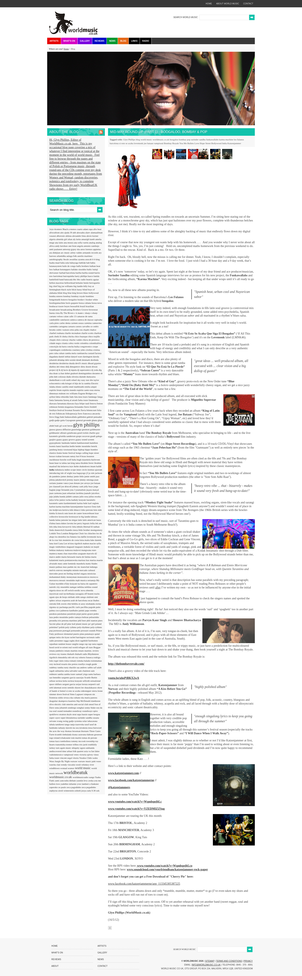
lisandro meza (71, 530)
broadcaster (54, 309)
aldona (68, 236)
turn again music (64, 748)
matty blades (91, 563)
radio (97, 637)
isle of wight (66, 473)
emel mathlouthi (77, 386)
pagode (92, 607)
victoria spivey (86, 754)
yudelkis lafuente (69, 784)
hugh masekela (84, 459)
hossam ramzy (69, 456)
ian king (71, 463)
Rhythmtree (93, 654)
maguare (79, 547)
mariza (93, 560)
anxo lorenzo (87, 249)
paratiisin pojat (74, 614)
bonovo (64, 299)
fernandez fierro (82, 407)
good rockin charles (86, 433)
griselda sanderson (67, 436)
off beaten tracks (92, 593)
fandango (93, 397)
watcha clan (55, 764)
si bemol (62, 691)
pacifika (85, 607)
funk (62, 417)
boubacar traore (56, 306)
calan (66, 316)
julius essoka (95, 496)
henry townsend (65, 449)
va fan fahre (94, 751)
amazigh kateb (88, 239)
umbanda (90, 748)
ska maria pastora (89, 697)
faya (77, 403)
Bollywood (216, 143)
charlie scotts (87, 333)
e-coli (63, 380)
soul (55, 711)
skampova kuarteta (67, 701)
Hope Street (205, 143)
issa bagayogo (79, 473)
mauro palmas (56, 567)
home (209, 4)
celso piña (74, 329)
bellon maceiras (56, 283)
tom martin (76, 738)
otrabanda (90, 603)
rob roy (75, 657)
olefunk (71, 597)
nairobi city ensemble (59, 587)
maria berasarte (68, 557)
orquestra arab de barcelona (75, 600)
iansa (78, 463)
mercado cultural (87, 570)
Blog (123, 41)
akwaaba (81, 232)
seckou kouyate (75, 681)
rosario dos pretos (69, 664)
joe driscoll (66, 486)
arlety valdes (76, 252)
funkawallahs (212, 139)
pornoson (57, 630)
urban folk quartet (75, 751)
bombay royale (78, 296)
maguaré (70, 547)
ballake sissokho (79, 269)
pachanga (64, 607)
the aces (53, 731)
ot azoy (82, 603)
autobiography (56, 259)
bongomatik (55, 299)
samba (60, 674)
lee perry (78, 523)
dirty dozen (86, 366)
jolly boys (88, 486)
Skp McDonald (83, 701)
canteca (73, 319)
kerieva (66, 510)
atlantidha (61, 256)
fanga (100, 397)
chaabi (86, 329)
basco (91, 276)
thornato (85, 731)
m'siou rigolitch (75, 543)
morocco (94, 577)
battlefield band (56, 279)
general (79, 420)
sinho (61, 697)
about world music (227, 4)
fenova (93, 403)
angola (80, 246)
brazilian (90, 306)
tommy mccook (78, 741)
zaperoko (53, 787)
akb (75, 232)
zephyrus (53, 790)
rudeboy (53, 667)
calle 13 (73, 316)
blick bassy (77, 289)
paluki (82, 610)
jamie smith (90, 476)
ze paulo (62, 787)
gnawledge (76, 429)
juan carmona (55, 493)
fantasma (59, 400)
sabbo (90, 667)
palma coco (54, 610)
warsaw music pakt (87, 761)
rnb (69, 657)
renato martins (71, 650)
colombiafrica (95, 343)
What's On (69, 41)
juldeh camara (72, 496)
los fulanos (239, 139)
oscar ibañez (93, 600)
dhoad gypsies (94, 363)
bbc (75, 279)
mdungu (93, 567)
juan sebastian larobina (73, 493)
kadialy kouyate (79, 500)
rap (86, 644)
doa (51, 373)
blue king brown (75, 293)
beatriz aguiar (92, 279)
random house (65, 644)
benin (86, 283)
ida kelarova (63, 466)
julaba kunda (59, 496)
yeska (91, 780)
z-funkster (94, 784)
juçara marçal (92, 490)
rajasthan (53, 644)
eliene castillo (62, 386)
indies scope (71, 469)
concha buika (73, 346)
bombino (90, 296)
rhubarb (71, 654)
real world (73, 647)
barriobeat (58, 276)
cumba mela (71, 353)
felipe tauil (84, 403)
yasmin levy (82, 780)
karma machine (226, 139)
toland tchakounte (62, 738)
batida (96, 276)
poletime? (54, 627)
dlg (100, 370)
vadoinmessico (56, 754)
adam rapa (88, 229)
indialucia (60, 469)
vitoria (76, 758)
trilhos (76, 744)
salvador (74, 671)
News (112, 41)
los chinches (90, 533)
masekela (81, 563)
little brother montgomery (90, 530)
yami (57, 780)
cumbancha (82, 353)
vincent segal (66, 758)
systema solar (80, 721)
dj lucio (65, 370)
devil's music (81, 363)
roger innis (59, 660)
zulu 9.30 (91, 790)
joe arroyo (86, 483)
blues (86, 293)
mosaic (62, 580)
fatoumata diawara (66, 403)
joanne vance (63, 483)
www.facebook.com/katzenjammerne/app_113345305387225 (144, 883)
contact (248, 4)
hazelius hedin (69, 446)
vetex (76, 754)
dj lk (58, 370)
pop (188, 139)
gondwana (72, 433)
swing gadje (68, 721)
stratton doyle (65, 714)
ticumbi (58, 734)
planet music (82, 624)
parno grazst (88, 614)
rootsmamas (96, 660)
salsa (67, 671)
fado (72, 397)
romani (73, 660)
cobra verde (74, 343)
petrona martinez (70, 620)
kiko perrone (87, 510)
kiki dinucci (75, 510)
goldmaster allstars (58, 433)
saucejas (80, 677)
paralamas (62, 614)
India (224, 143)
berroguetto (94, 283)
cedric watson (63, 329)
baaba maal (54, 262)
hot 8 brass (81, 456)
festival (61, 410)
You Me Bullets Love (189, 143)
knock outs (63, 513)
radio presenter (56, 640)
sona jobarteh (61, 707)
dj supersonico (84, 370)
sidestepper (86, 691)
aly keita (77, 239)
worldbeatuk (76, 772)
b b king (96, 259)
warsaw (74, 761)
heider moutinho (83, 446)
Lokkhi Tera (55, 533)
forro (80, 413)
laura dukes (61, 523)
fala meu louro (81, 397)
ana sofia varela (81, 242)
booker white (92, 299)
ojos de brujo (61, 597)
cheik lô (58, 336)
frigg (57, 417)
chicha (71, 336)
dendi (79, 360)
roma (66, 660)
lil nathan (95, 526)
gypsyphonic (55, 443)
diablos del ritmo (57, 366)
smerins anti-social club (77, 704)
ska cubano (75, 697)
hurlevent (95, 459)
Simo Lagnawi (77, 694)
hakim (73, 443)
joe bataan (148, 143)
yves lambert (83, 784)
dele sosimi (70, 360)
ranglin (75, 644)
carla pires (54, 323)
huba (74, 459)
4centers (58, 229)
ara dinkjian (55, 252)
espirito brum (55, 390)
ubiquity (76, 748)
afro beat (97, 229)
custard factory (95, 353)
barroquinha (69, 276)
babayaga (74, 262)
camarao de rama (84, 316)
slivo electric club (57, 704)
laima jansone (62, 520)
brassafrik (75, 306)
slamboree (95, 701)
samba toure (70, 674)
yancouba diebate (68, 780)
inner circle (82, 469)
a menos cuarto (76, 229)
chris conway (62, 340)
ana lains (59, 242)
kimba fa (53, 513)
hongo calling (82, 453)
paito (98, 607)
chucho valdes (76, 340)
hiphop (81, 449)
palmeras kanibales (69, 610)
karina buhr (82, 503)
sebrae (52, 681)
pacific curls (75, 607)
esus (92, 390)
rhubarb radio (81, 654)
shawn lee (79, 687)
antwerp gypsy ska (72, 249)
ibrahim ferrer (87, 463)
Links (134, 41)
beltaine (80, 283)
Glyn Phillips (129, 139)
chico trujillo (94, 336)
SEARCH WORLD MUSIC (185, 17)
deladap (61, 360)
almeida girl (62, 239)
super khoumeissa (69, 717)
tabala (52, 724)
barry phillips (81, 276)
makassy (60, 550)
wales (95, 758)
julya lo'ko (54, 500)
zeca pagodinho (74, 787)
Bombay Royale (171, 143)
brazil (83, 306)
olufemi (90, 597)
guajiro (52, 439)
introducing (54, 473)
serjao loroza (82, 684)
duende (83, 376)
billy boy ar (88, 286)
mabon (86, 543)
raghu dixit (74, 640)
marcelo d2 (92, 553)
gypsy (59, 439)
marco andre (55, 557)
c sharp (86, 313)
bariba (79, 272)
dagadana (54, 356)
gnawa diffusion (63, 429)
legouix (86, 523)
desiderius (54, 363)
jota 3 (73, 490)
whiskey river (87, 764)
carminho (54, 326)
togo (51, 738)
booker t (82, 299)
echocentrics (55, 383)
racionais (90, 637)
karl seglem (93, 503)
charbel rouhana (57, 333)
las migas (73, 520)
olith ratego (80, 597)
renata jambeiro (56, 650)
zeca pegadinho (89, 787)
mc (75, 567)
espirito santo (83, 390)
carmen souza (77, 323)
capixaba (98, 319)
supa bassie (82, 714)
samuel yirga (82, 674)
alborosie (60, 236)
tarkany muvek (65, 728)
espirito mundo (69, 390)
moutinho (71, 580)
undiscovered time (58, 751)
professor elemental (64, 634)
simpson (88, 694)
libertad (87, 526)
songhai (81, 707)
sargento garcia (68, 677)
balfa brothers (83, 266)
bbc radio (81, 279)
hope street (94, 453)
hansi (59, 446)
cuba (56, 353)
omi (96, 597)
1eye (51, 229)
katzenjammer (77, 506)
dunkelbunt (54, 380)
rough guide (91, 664)
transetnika (60, 744)
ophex (52, 600)
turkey (52, 748)
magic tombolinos (57, 547)
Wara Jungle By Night (59, 761)
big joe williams (66, 286)
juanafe (87, 493)
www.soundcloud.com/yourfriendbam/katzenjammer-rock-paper (167, 869)
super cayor (55, 717)
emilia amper (91, 386)
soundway (77, 711)
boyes (67, 306)
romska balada (84, 660)
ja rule (92, 473)
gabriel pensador (94, 417)
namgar (73, 587)
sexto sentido (68, 687)
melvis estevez (56, 570)
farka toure (83, 400)
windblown (54, 768)
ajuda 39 (68, 232)
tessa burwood (94, 728)
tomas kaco (54, 741)
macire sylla (95, 543)
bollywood (94, 293)
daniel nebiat (65, 356)
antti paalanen (56, 249)
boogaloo (174, 139)
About (55, 966)
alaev (88, 232)
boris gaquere (72, 303)
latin (80, 520)
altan (70, 239)
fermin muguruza (66, 407)
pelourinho (94, 617)
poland (98, 624)
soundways (87, 711)
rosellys (82, 664)
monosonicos (83, 577)
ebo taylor (94, 380)
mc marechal (83, 567)
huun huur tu (55, 463)
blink (60, 293)
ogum (52, 597)
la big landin (85, 516)
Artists (54, 41)
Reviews (99, 41)
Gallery (85, 41)
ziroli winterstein (66, 790)
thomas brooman (73, 731)
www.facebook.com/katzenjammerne (131, 780)
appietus (97, 249)
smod (91, 704)
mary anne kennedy (67, 563)
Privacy (248, 961)
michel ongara (80, 573)
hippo (88, 449)
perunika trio (55, 620)
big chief (53, 286)
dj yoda (95, 370)
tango (67, 724)
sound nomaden (64, 711)
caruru (79, 326)
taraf (87, 724)
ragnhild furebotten (89, 640)
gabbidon (82, 417)
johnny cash (78, 486)
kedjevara (57, 510)
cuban (62, 353)
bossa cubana (85, 303)
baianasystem (55, 266)
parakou (53, 614)
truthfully (92, 744)
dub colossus (60, 376)
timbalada (67, 734)
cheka (65, 336)
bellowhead (70, 283)
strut (74, 714)
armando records (91, 252)
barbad (62, 272)
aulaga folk (71, 256)
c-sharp (94, 313)
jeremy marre (73, 479)
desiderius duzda (67, 363)
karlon (52, 506)
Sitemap (209, 961)
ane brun (72, 246)
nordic (77, 590)
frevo (52, 417)
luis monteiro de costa (69, 540)
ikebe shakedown (82, 466)
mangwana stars (88, 550)
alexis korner (92, 236)
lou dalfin (82, 536)
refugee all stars (85, 647)
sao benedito (55, 677)
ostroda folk (55, 603)
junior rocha (65, 500)
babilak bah (84, 262)
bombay (182, 139)
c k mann (78, 313)
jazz (97, 476)
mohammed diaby (57, 577)
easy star (85, 380)
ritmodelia (63, 657)
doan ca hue (59, 373)
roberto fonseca (86, 657)
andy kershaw (62, 246)
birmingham (55, 289)
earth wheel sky (73, 380)
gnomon (86, 429)
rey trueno (62, 654)
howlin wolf (66, 459)
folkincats (61, 413)
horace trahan (55, 456)
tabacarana (92, 721)
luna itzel (53, 543)
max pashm (68, 567)
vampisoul (158, 143)
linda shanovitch (57, 530)
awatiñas (73, 259)
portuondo (76, 630)
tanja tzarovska (77, 724)
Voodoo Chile (85, 758)
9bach (65, 229)
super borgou (94, 714)
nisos (58, 590)
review (95, 650)
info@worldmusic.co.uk (206, 965)
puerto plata (79, 634)
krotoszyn (74, 516)
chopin (52, 340)
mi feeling (69, 573)
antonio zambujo (91, 246)
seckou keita (62, 681)
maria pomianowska (68, 560)
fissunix (77, 410)
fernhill (93, 407)
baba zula (65, 262)
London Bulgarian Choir (72, 533)
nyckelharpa (70, 593)
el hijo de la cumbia (81, 383)
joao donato (75, 483)
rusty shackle (70, 667)
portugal (66, 630)
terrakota (83, 728)
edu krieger (67, 383)
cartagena (63, 326)
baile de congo (69, 266)
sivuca (67, 697)
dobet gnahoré (71, 373)
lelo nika (53, 526)
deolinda (95, 360)
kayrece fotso (90, 506)
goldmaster (95, 429)
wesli (78, 764)
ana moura (69, 242)
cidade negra (55, 343)
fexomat (69, 410)
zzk (97, 790)
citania (65, 343)
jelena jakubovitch (58, 479)
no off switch (68, 590)
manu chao (62, 553)
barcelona (114, 143)
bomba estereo (56, 296)
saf (95, 667)
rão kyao (65, 637)
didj (67, 366)
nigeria (52, 590)
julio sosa (84, 496)
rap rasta (92, 644)
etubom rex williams (68, 393)
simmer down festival (59, 694)
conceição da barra (58, 346)
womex (71, 768)
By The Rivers (67, 313)
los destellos (61, 536)
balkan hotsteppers (62, 269)
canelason (65, 319)
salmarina (60, 671)
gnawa (52, 429)
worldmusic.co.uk (161, 139)
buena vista (54, 313)
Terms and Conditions (229, 961)
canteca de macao (85, 319)
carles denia (65, 323)
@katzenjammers (119, 787)
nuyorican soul (56, 593)
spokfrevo (54, 714)
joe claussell (55, 486)
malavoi (77, 550)
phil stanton (92, 620)
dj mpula (73, 370)
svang (60, 721)
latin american (89, 520)
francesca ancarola (91, 413)
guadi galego (96, 436)
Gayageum (70, 420)
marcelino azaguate (77, 553)
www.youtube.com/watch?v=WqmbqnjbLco (164, 865)
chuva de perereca (91, 340)
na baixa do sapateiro (87, 583)
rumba (60, 667)
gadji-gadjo (54, 420)
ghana (95, 420)
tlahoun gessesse (94, 734)
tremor (69, 744)
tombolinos (65, 741)
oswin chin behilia (69, 603)
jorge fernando (63, 490)
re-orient (64, 647)
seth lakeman (55, 687)
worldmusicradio (81, 777)
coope (95, 346)
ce (91, 326)
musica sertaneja (88, 580)
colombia (84, 343)
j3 (87, 473)
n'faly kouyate (71, 583)
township (90, 741)
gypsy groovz (69, 439)
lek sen (98, 523)
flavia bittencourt (89, 410)
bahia (92, 262)
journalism (81, 490)
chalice (93, 329)
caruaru (72, 326)
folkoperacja (72, 413)
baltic (89, 269)
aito (62, 232)
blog (138, 139)
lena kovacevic (65, 526)
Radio (145, 41)
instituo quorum (94, 469)
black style (66, 289)
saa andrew (82, 667)
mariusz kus (84, 560)
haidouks (66, 443)
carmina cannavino (93, 323)
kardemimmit (70, 503)
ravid (57, 647)
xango (92, 777)
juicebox (95, 493)
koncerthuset (89, 513)
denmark (86, 360)
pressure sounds (88, 630)
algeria (52, 239)
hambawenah (83, 443)
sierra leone (97, 691)
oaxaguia (79, 593)
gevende (87, 420)
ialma (64, 463)
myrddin (60, 583)
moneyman (71, 577)
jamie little (79, 476)
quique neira (55, 637)
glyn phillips (86, 425)
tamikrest (60, 724)
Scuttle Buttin (90, 677)
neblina (81, 587)
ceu (81, 329)
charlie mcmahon (73, 333)
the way (61, 731)
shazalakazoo (90, 687)
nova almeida (87, 590)
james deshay (67, 476)
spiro (95, 711)
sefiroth (86, 681)
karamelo (91, 500)
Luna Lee (63, 543)
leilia (92, 523)
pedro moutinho (61, 617)
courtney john (79, 350)
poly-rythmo (96, 627)
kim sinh (98, 510)
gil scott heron (66, 425)
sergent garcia (69, 684)
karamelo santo (56, 503)
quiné (97, 634)
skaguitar (53, 701)
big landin (78, 286)
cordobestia (66, 350)
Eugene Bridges (86, 393)
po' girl (91, 624)
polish (62, 627)
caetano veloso (56, 316)
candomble (54, 319)
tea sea (76, 728)
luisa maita (85, 540)
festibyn (53, 410)
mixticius (91, 573)
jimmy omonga (87, 479)
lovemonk (138, 143)
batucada (68, 279)
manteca (53, 553)
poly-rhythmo (83, 627)
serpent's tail (94, 684)
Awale (66, 259)
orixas (59, 600)
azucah (88, 259)
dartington (88, 356)
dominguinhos (85, 373)
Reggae (97, 647)
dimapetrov (75, 366)
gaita (62, 420)
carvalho (86, 326)
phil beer (82, 620)
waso (98, 761)
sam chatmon (84, 671)
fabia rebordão (63, 397)
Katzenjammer (234, 143)
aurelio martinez (84, 256)
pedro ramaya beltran (79, 617)
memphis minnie (71, 570)
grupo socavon (83, 436)
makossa (69, 550)
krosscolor (64, 516)
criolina (89, 350)
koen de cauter (76, 513)
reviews (53, 654)
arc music (65, 252)
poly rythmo (71, 627)
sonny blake (90, 707)
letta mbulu (77, 526)
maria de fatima (83, 557)
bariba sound (88, 272)
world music (146, 139)
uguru (83, 748)
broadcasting (66, 309)
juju (51, 496)
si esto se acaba (126, 143)
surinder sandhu (198, 139)
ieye (71, 466)
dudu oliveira (72, 376)
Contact (103, 966)
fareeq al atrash (70, 400)
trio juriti (83, 744)
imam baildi (96, 466)
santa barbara (94, 674)
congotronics (86, 346)
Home (66, 49)
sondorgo (72, 707)
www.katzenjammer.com (123, 773)
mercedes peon (56, 573)
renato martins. (85, 650)
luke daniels (96, 540)
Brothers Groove (81, 309)
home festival (69, 453)
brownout (93, 309)
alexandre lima (79, 236)
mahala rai (88, 547)
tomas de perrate (89, 738)
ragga (66, 640)
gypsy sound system (85, 439)
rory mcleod (55, 664)
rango (82, 644)
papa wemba (90, 610)
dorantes (96, 373)
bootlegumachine (57, 303)
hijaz (75, 449)
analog (92, 242)
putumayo (90, 634)
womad (64, 768)
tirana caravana (79, 734)
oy (58, 607)
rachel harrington (78, 637)
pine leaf (71, 624)
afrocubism (54, 232)
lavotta (70, 523)
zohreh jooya (80, 790)
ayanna (81, 259)
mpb (78, 580)
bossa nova (97, 303)
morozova (54, 580)
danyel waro (77, 356)
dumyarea (90, 376)
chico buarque (81, 336)
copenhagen (55, 350)
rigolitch (53, 657)
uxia (86, 751)
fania (52, 400)
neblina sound (91, 587)
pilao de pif (61, 624)
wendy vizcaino (68, 764)
